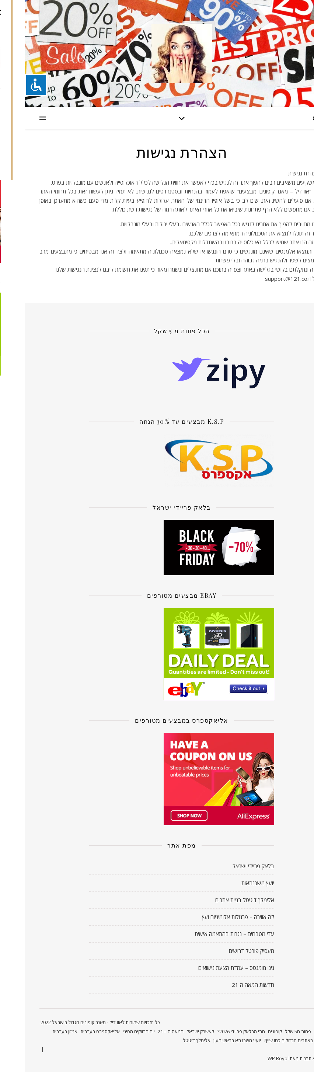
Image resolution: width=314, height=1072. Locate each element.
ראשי (294, 1031)
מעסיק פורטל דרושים (227, 950)
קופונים (250, 1031)
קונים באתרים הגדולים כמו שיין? (269, 1040)
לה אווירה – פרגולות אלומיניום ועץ (213, 917)
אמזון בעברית (40, 1031)
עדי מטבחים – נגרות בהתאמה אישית (210, 933)
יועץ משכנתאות (233, 883)
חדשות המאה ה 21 (228, 984)
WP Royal (253, 1058)
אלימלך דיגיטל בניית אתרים (220, 900)
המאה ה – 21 (146, 1031)
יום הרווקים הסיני (114, 1031)
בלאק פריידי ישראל (229, 866)
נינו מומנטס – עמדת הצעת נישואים (212, 967)
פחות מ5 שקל (273, 1031)
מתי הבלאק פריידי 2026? (216, 1031)
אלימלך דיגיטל (172, 1040)
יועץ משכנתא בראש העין (212, 1040)
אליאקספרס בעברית (75, 1031)
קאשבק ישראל (175, 1031)
